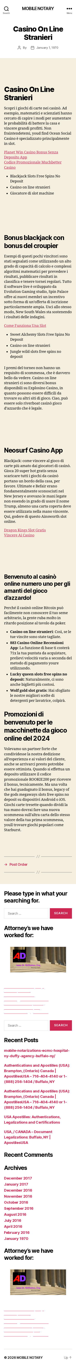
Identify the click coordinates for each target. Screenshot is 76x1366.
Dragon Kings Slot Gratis (25, 530)
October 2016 (16, 1202)
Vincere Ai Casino (19, 535)
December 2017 (18, 1178)
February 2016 (17, 1232)
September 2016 (18, 1208)
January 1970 (16, 1238)
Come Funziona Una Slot (25, 325)
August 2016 (15, 1214)
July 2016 (12, 1220)
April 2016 (13, 1226)
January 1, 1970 (47, 47)
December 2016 (18, 1190)
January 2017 (16, 1184)
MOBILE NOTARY (38, 8)
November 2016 (18, 1196)
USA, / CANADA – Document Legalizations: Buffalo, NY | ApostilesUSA (28, 1137)
